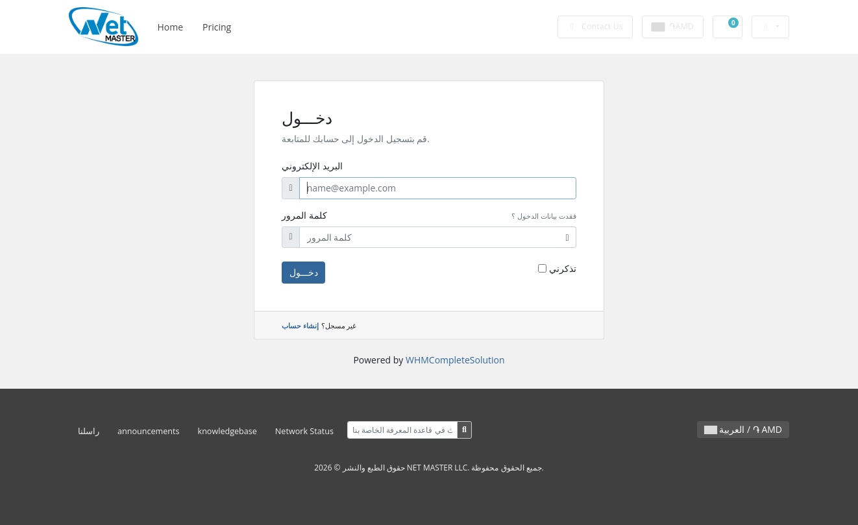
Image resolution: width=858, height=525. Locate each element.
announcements (148, 431)
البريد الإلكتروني (312, 166)
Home (170, 27)
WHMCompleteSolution (455, 360)
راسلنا (88, 431)
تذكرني (562, 268)
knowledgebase (227, 431)
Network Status (304, 431)
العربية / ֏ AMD (743, 429)
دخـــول (303, 272)
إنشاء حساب (300, 325)
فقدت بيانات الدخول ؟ (543, 216)
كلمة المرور (304, 215)
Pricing (216, 27)
